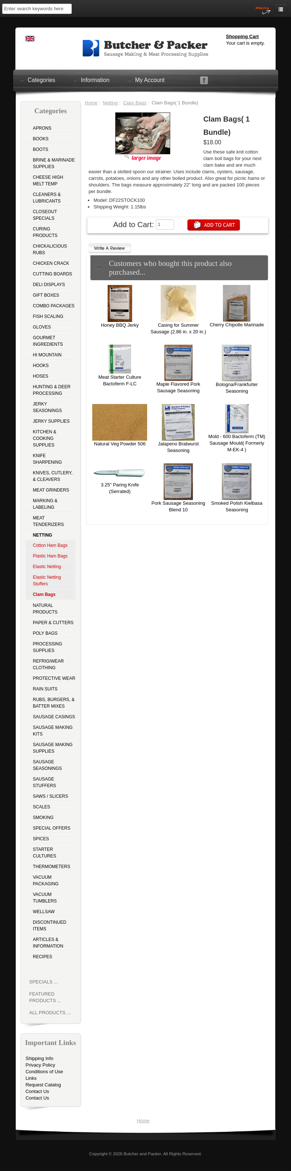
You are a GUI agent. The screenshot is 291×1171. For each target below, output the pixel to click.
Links (31, 1078)
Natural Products (45, 609)
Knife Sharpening (47, 459)
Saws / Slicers (50, 796)
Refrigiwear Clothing (48, 664)
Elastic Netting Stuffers (47, 580)
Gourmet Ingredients (48, 341)
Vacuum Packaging (46, 880)
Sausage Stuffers (44, 782)
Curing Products (45, 232)
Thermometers (51, 866)
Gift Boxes (46, 295)
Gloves (42, 327)
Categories (41, 80)
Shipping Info (39, 1058)
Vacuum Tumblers (45, 898)
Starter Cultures (44, 853)
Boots (40, 149)
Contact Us (37, 1091)
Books (41, 138)
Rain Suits (45, 689)
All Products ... (50, 1012)
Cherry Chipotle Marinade (237, 324)
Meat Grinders (51, 490)
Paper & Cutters (53, 622)
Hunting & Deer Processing (52, 390)
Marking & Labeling (45, 504)
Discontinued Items (49, 925)
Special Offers (51, 828)
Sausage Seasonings (47, 765)
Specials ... (43, 982)
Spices (41, 838)
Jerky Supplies (51, 421)
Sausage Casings (54, 716)
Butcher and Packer (142, 1153)
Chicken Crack (51, 263)
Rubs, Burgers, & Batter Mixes (54, 703)
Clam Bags (134, 102)
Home (91, 102)
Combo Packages (54, 305)
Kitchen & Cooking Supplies (44, 438)
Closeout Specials (45, 215)
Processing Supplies (47, 647)
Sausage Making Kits (53, 731)
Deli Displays (49, 284)
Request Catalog (43, 1084)
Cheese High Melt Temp (48, 180)
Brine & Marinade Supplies (54, 163)
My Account (150, 80)
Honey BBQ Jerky (120, 325)
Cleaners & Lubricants (47, 198)
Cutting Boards (52, 274)
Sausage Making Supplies (53, 748)
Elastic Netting (47, 566)
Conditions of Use (44, 1071)
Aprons (42, 128)
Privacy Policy (40, 1065)
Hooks (41, 365)
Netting (110, 102)
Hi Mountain (47, 354)
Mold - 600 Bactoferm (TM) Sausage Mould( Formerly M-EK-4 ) (236, 443)
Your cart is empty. (245, 43)
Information (95, 80)
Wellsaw (44, 911)
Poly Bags (45, 633)
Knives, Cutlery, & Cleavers (52, 476)
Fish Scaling (48, 316)
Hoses (40, 376)
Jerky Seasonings (47, 407)
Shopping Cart (242, 36)
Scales (41, 806)
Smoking (43, 817)
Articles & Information (48, 943)
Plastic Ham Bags (50, 556)
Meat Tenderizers (48, 521)
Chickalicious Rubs (50, 249)
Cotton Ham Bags (50, 545)
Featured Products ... (45, 997)
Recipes (42, 956)
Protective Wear (54, 678)
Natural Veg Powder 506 (120, 443)
